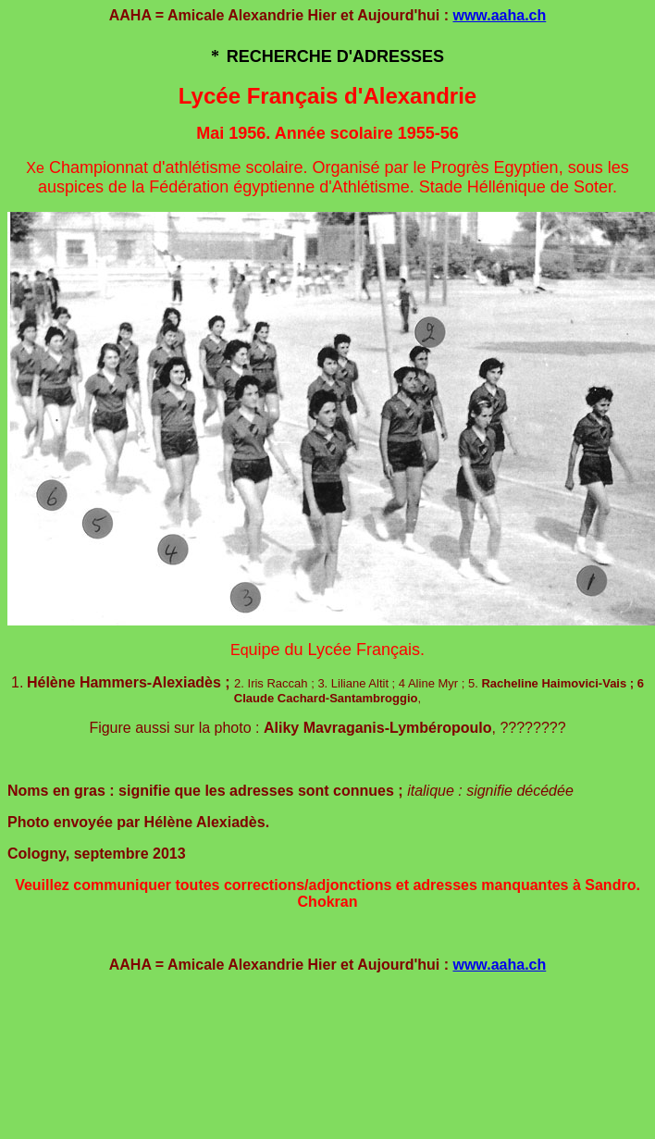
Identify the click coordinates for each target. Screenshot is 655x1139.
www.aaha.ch (499, 15)
